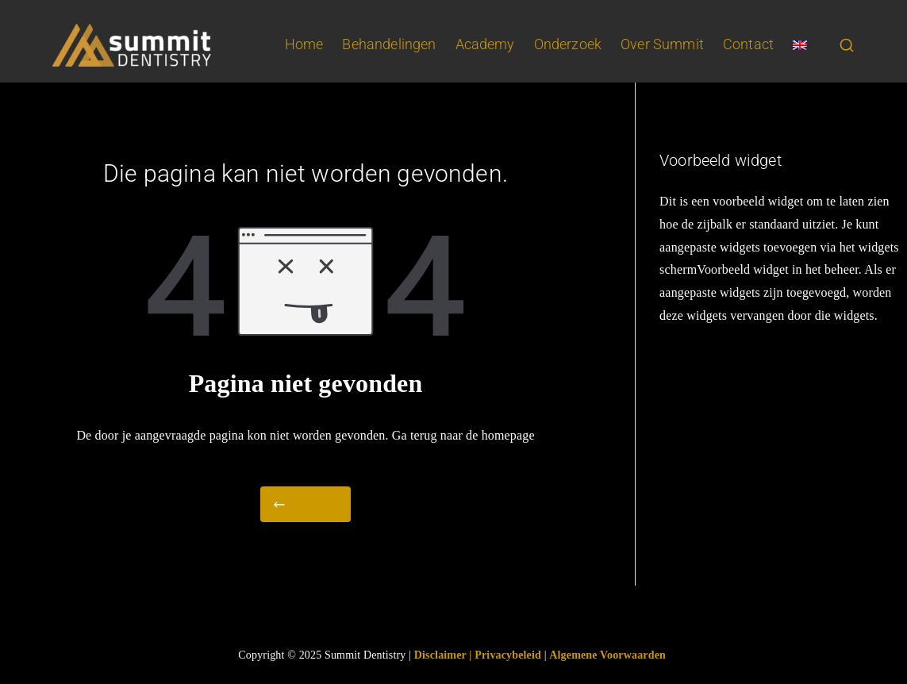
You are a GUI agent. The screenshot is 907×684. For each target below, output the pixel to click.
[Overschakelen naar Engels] (800, 45)
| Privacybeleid (505, 655)
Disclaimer (442, 655)
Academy (485, 44)
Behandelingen (389, 44)
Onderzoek (567, 44)
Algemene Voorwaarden (607, 655)
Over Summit (662, 44)
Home (304, 44)
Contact (748, 44)
